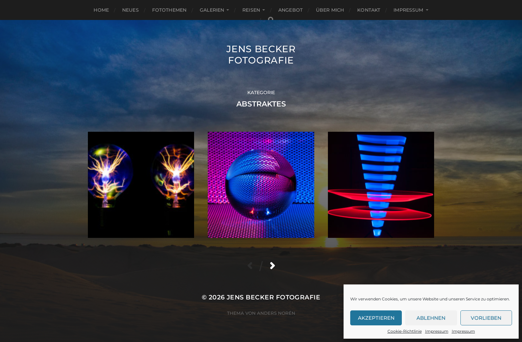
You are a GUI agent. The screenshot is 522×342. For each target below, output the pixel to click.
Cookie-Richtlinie (405, 331)
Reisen (251, 10)
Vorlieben (486, 318)
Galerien (212, 10)
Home (101, 10)
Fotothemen (169, 10)
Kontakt (368, 10)
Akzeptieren (376, 318)
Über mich (330, 10)
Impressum (436, 331)
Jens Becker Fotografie (261, 54)
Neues (130, 10)
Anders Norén (276, 313)
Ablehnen (430, 318)
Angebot (290, 10)
